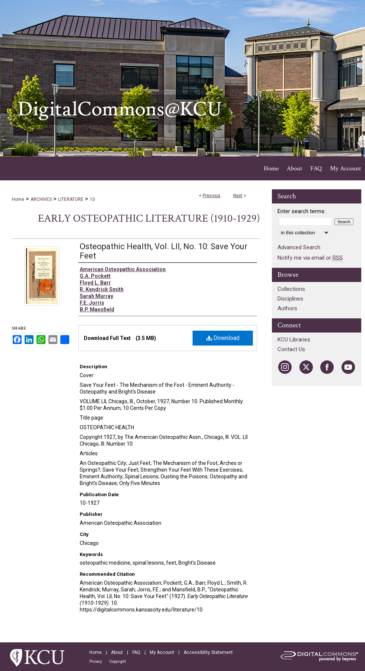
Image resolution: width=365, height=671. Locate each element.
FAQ (136, 652)
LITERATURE (70, 199)
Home (18, 199)
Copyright (117, 661)
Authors (287, 308)
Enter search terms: (301, 211)
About (117, 652)
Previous (211, 195)
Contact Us (291, 349)
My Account (162, 652)
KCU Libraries (293, 339)
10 (92, 199)
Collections (291, 289)
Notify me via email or (310, 257)
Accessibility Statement (208, 652)
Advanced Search (298, 247)
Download (222, 337)
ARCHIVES (41, 199)
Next (237, 195)
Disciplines (290, 298)
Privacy (95, 661)
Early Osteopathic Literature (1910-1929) (149, 218)
